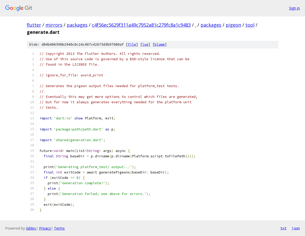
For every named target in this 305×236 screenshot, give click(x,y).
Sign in (294, 8)
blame (160, 44)
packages (77, 25)
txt (283, 228)
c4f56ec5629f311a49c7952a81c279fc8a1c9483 (141, 25)
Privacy (45, 228)
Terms (59, 228)
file (132, 44)
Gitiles (31, 228)
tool (249, 25)
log (145, 44)
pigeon (233, 25)
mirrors (53, 25)
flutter (34, 25)
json (296, 228)
